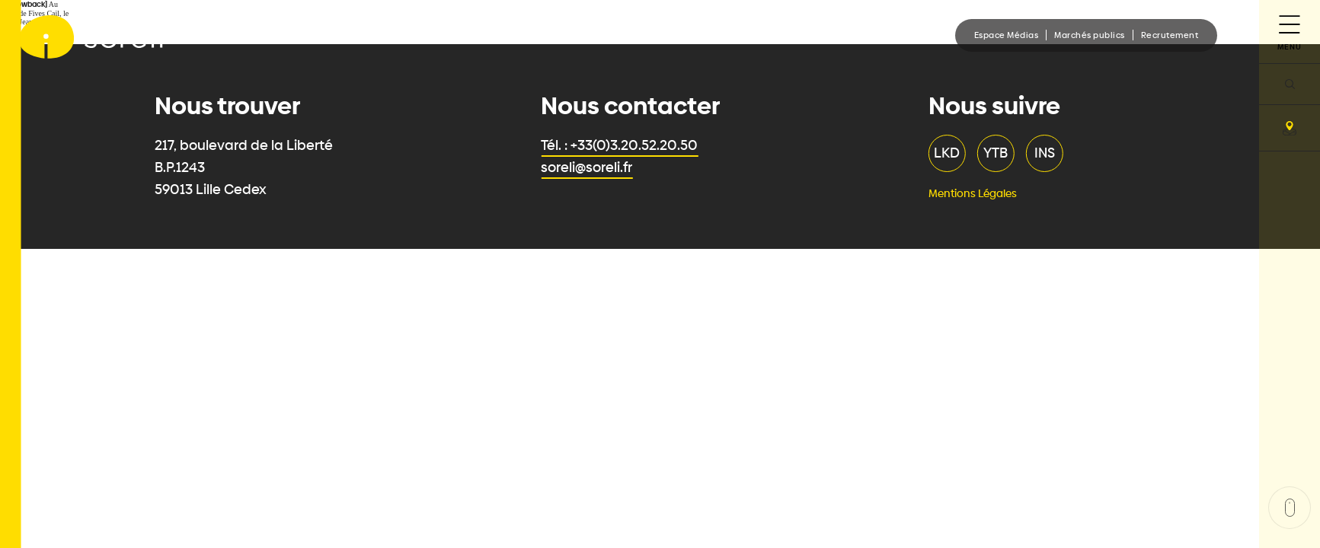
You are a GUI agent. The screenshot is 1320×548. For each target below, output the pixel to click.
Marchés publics (1089, 35)
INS (1047, 153)
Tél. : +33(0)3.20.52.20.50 (622, 145)
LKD (950, 153)
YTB (998, 153)
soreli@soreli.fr (589, 167)
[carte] (1289, 127)
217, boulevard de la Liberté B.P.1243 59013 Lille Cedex (247, 167)
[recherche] (1289, 83)
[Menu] (1289, 31)
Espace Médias (1006, 35)
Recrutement (1170, 35)
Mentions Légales (976, 193)
